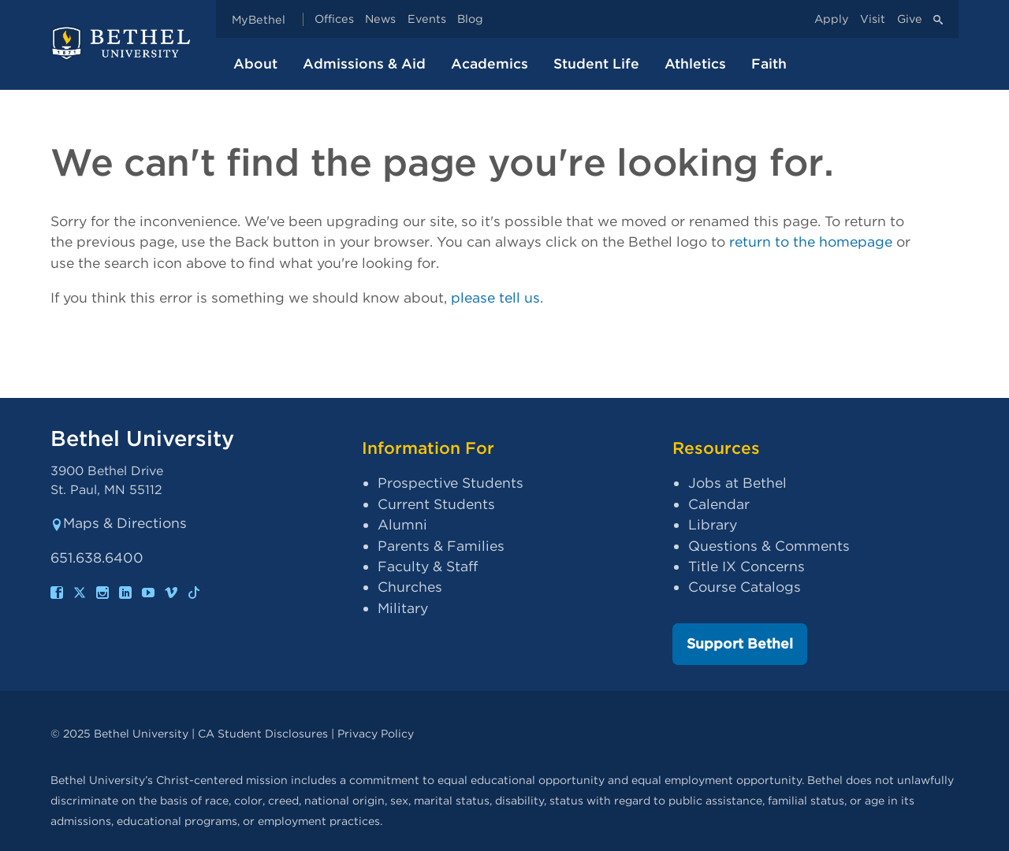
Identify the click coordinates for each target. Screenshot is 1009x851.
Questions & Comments (769, 545)
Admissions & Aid (364, 63)
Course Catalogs (744, 586)
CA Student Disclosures (263, 733)
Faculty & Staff (428, 566)
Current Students (436, 504)
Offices (334, 19)
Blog (470, 19)
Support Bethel (740, 643)
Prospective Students (450, 482)
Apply (831, 19)
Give (909, 19)
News (380, 19)
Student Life (596, 63)
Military (403, 608)
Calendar (719, 504)
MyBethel (258, 19)
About (255, 63)
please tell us (495, 297)
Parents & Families (441, 545)
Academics (489, 63)
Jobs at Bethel (737, 482)
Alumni (402, 524)
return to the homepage (810, 241)
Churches (410, 586)
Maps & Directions (118, 523)
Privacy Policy (375, 733)
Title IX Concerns (746, 566)
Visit (872, 19)
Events (427, 19)
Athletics (695, 63)
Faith (769, 63)
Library (712, 524)
